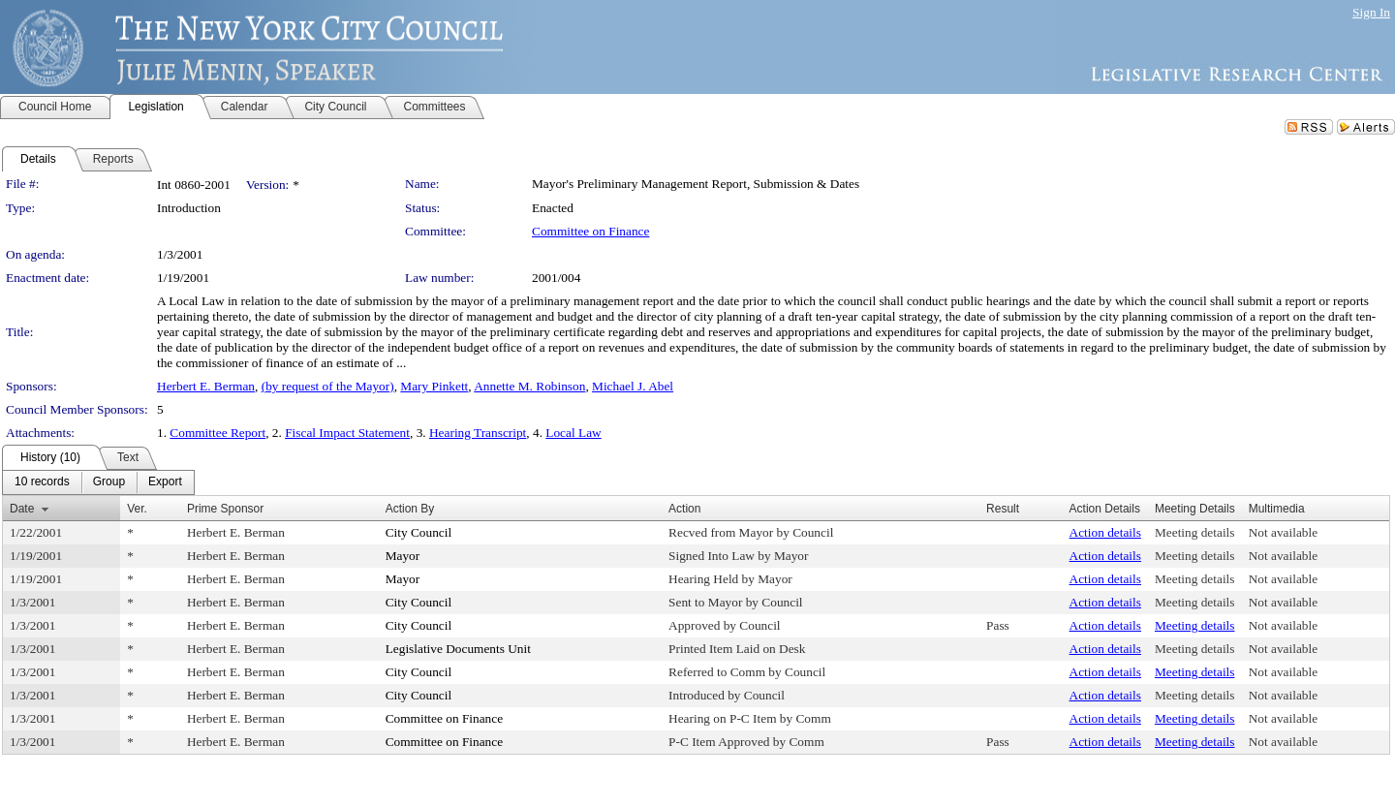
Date (22, 508)
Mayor (403, 555)
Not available (1283, 532)
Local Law (573, 432)
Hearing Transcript (477, 432)
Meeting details (1195, 532)
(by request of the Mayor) (328, 386)
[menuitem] (42, 482)
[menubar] (98, 482)
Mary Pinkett (434, 386)
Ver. (137, 508)
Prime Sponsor (225, 508)
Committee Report (217, 432)
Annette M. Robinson (529, 386)
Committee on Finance (590, 231)
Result (1002, 508)
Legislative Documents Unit (458, 648)
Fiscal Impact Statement (347, 432)
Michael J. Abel (632, 386)
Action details (1105, 532)
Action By (410, 508)
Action (684, 508)
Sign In (1371, 12)
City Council (419, 532)
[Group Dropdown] (109, 482)
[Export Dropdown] (165, 482)
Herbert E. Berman (206, 386)
